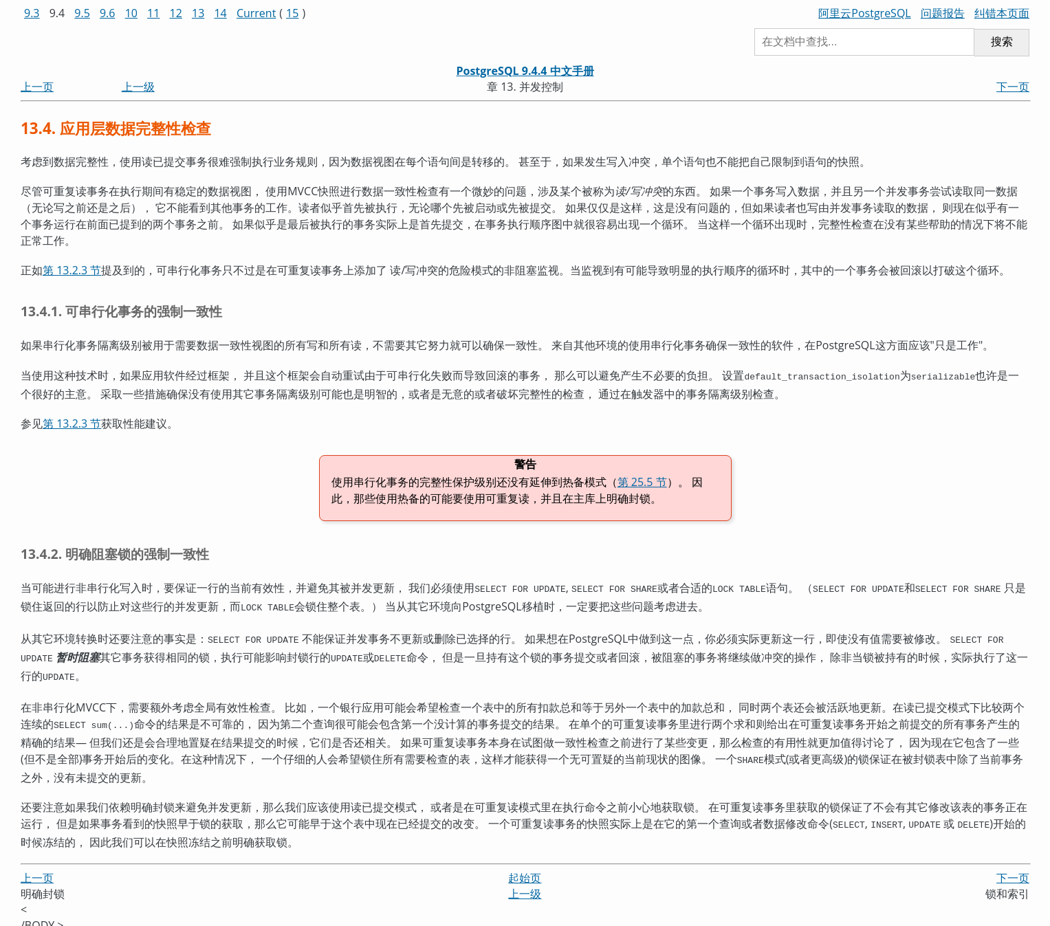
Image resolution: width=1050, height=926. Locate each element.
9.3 (32, 13)
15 (292, 13)
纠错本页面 (1001, 13)
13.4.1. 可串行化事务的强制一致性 (121, 311)
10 (131, 13)
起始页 (524, 865)
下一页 (1012, 86)
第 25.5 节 (642, 480)
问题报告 (943, 13)
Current (256, 13)
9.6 (108, 13)
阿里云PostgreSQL (864, 13)
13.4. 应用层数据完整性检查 (116, 128)
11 (153, 13)
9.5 (82, 13)
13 (198, 13)
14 (220, 13)
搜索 (1002, 41)
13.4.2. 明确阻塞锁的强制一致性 (115, 552)
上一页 (37, 86)
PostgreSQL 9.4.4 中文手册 (524, 70)
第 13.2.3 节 (72, 270)
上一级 (138, 86)
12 (176, 13)
